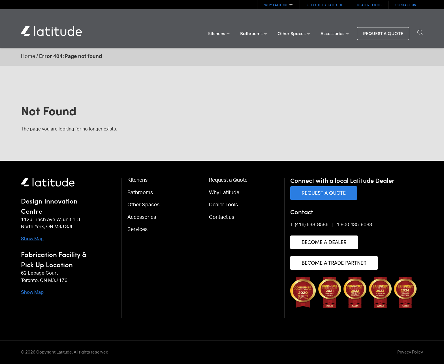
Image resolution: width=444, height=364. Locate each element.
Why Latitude (276, 4)
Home (28, 56)
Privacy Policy (410, 352)
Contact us (405, 4)
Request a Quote (383, 33)
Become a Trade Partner (334, 262)
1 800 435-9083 (354, 224)
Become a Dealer (324, 241)
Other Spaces (292, 33)
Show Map (32, 238)
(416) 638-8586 (311, 224)
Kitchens (216, 33)
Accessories (332, 33)
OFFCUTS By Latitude (325, 4)
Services (137, 229)
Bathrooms (251, 33)
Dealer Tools (369, 4)
